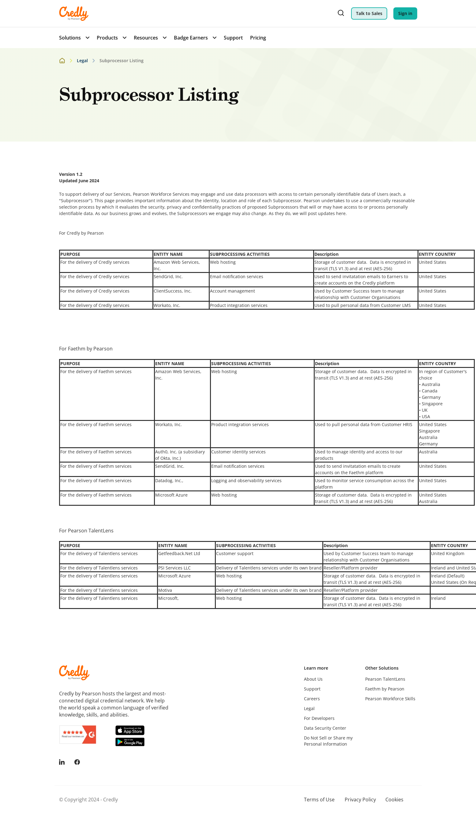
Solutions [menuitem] (70, 37)
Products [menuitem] (107, 37)
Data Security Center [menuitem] (325, 728)
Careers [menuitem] (312, 699)
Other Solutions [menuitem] (382, 668)
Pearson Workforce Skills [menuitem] (390, 699)
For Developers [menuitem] (319, 718)
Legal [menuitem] (309, 708)
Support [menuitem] (233, 37)
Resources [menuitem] (146, 37)
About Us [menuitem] (313, 679)
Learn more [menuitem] (316, 668)
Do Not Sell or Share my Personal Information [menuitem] (328, 741)
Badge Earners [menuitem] (191, 37)
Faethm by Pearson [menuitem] (384, 689)
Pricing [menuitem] (258, 37)
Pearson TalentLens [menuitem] (385, 679)
